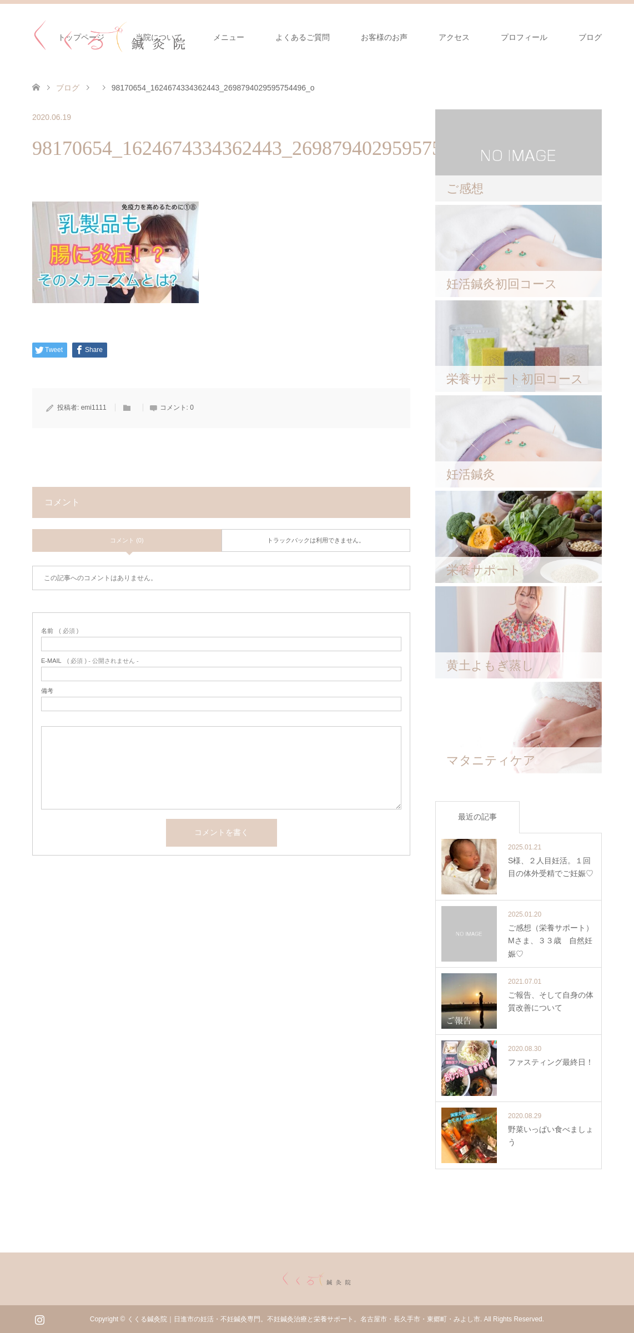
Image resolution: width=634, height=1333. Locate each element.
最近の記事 (477, 816)
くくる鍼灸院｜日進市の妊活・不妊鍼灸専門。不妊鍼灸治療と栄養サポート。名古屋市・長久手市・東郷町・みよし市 (303, 1319)
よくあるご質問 (302, 37)
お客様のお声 (384, 37)
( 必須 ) (59, 631)
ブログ (590, 37)
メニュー (228, 37)
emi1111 (94, 407)
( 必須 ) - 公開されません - (90, 661)
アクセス (454, 37)
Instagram (39, 1318)
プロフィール (524, 37)
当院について (158, 37)
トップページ (81, 37)
